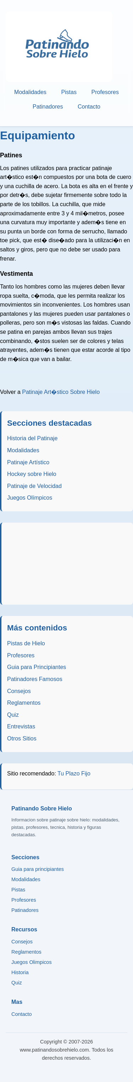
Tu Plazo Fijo (73, 773)
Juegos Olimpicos (31, 962)
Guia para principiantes (37, 869)
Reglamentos (23, 703)
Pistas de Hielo (26, 643)
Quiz (13, 715)
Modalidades (30, 92)
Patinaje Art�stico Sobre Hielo (61, 392)
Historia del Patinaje (32, 438)
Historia (20, 972)
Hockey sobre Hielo (31, 474)
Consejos (19, 691)
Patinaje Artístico (28, 462)
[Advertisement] (67, 563)
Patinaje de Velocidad (34, 486)
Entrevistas (21, 726)
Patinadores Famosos (34, 679)
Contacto (89, 107)
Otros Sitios (22, 738)
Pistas (69, 92)
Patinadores (48, 107)
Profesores (105, 92)
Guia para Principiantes (36, 667)
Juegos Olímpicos (29, 498)
